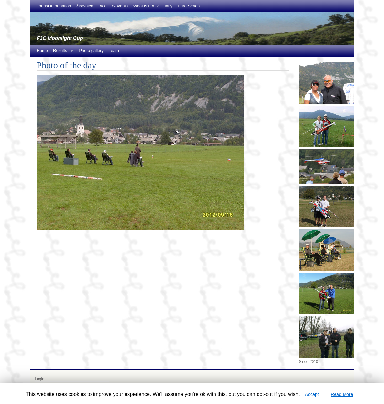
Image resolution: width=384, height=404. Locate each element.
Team (114, 50)
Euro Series (189, 6)
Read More (342, 394)
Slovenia (120, 6)
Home (42, 50)
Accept (312, 394)
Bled (102, 6)
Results (61, 52)
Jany (168, 6)
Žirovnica (84, 6)
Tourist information (54, 6)
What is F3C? (146, 6)
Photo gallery (91, 50)
